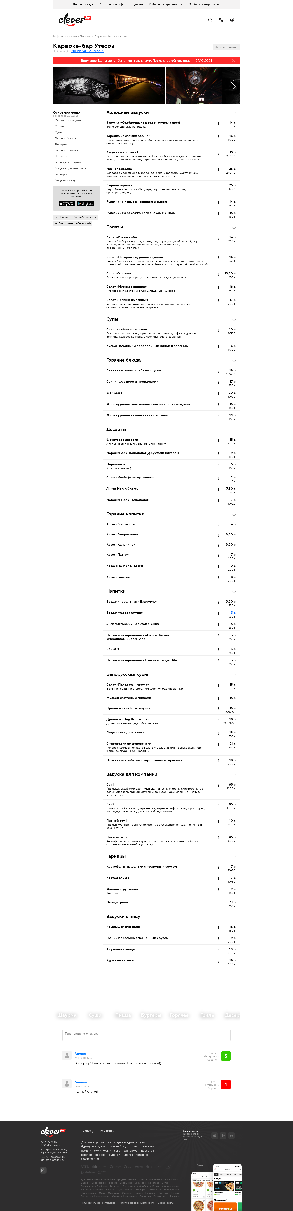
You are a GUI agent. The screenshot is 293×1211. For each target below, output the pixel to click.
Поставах (163, 1193)
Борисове (140, 1182)
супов (101, 1146)
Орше (102, 1193)
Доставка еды (83, 4)
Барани (85, 1182)
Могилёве (154, 1179)
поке (95, 1150)
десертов (147, 1150)
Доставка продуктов (95, 1142)
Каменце (86, 1189)
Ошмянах (127, 1193)
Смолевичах (130, 1196)
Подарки (136, 4)
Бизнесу (87, 1131)
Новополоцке (88, 1193)
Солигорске (160, 1196)
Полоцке (150, 1193)
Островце (113, 1193)
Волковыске (87, 1186)
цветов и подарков (136, 1154)
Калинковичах (171, 1186)
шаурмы (129, 1142)
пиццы (116, 1142)
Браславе (153, 1182)
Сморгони (145, 1196)
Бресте (143, 1179)
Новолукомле (171, 1189)
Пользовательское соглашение (98, 1203)
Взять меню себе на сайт (75, 223)
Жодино (156, 1186)
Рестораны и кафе (111, 4)
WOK (105, 1150)
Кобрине (98, 1189)
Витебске (109, 1179)
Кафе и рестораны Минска (71, 36)
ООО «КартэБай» (50, 1145)
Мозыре (140, 1189)
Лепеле (110, 1189)
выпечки (114, 1154)
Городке (115, 1186)
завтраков (130, 1150)
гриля (134, 1146)
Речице (175, 1193)
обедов (100, 1154)
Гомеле (132, 1179)
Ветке (165, 1182)
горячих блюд (118, 1146)
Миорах (129, 1189)
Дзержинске (129, 1186)
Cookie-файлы (166, 1203)
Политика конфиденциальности (136, 1203)
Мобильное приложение (166, 4)
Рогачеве (86, 1196)
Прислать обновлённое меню (78, 217)
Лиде (119, 1189)
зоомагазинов (90, 1159)
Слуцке (116, 1196)
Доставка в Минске (91, 1179)
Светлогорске (102, 1196)
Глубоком (102, 1186)
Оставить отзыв (226, 47)
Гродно (121, 1179)
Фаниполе (175, 1196)
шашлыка (148, 1146)
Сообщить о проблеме (204, 4)
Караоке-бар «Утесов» (111, 36)
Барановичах (170, 1179)
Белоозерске (99, 1182)
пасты (85, 1150)
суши (141, 1142)
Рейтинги (107, 1131)
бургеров (87, 1146)
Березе (113, 1182)
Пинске (139, 1193)
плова (116, 1150)
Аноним (81, 1053)
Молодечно (154, 1189)
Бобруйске (126, 1182)
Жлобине (144, 1186)
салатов (86, 1154)
